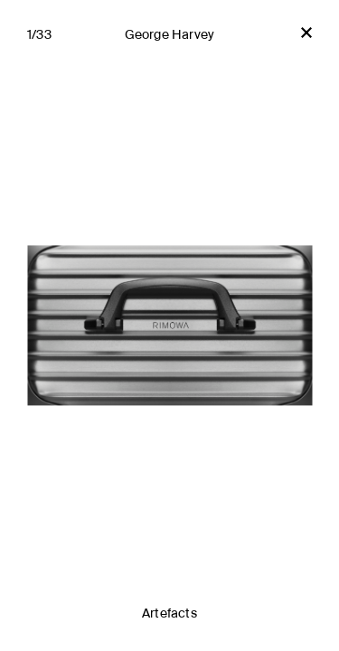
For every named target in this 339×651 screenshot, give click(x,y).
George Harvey (170, 35)
